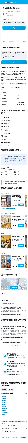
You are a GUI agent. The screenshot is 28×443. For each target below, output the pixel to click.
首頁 (3, 437)
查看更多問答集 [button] (14, 345)
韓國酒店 (4, 404)
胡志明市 (14, 437)
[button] (2, 2)
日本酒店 (4, 402)
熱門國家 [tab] (4, 389)
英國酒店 (4, 406)
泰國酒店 (4, 414)
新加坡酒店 (4, 408)
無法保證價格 (23, 421)
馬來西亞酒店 (5, 412)
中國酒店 (4, 400)
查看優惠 (21, 205)
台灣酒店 (4, 398)
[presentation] (22, 47)
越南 (6, 437)
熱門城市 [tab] (11, 389)
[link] (8, 208)
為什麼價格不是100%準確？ (14, 431)
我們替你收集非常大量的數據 (14, 428)
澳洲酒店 (4, 396)
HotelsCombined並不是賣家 (14, 426)
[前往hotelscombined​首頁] (10, 2)
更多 (2, 89)
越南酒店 (4, 410)
